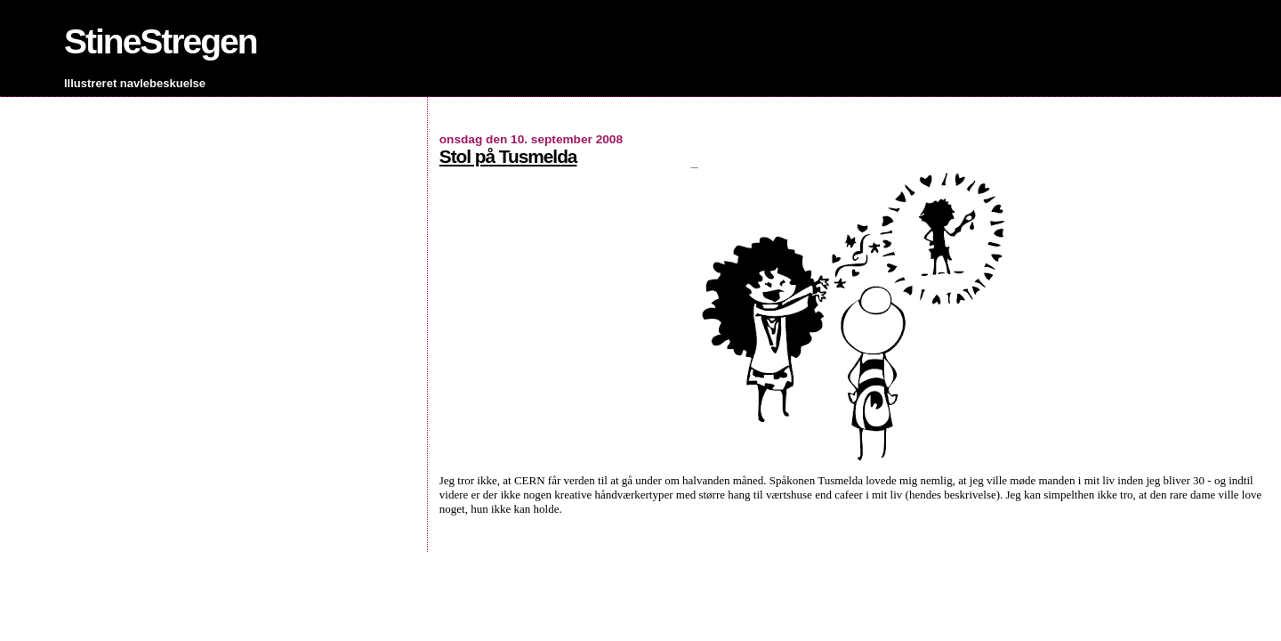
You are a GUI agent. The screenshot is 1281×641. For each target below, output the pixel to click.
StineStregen (160, 41)
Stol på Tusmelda (508, 156)
